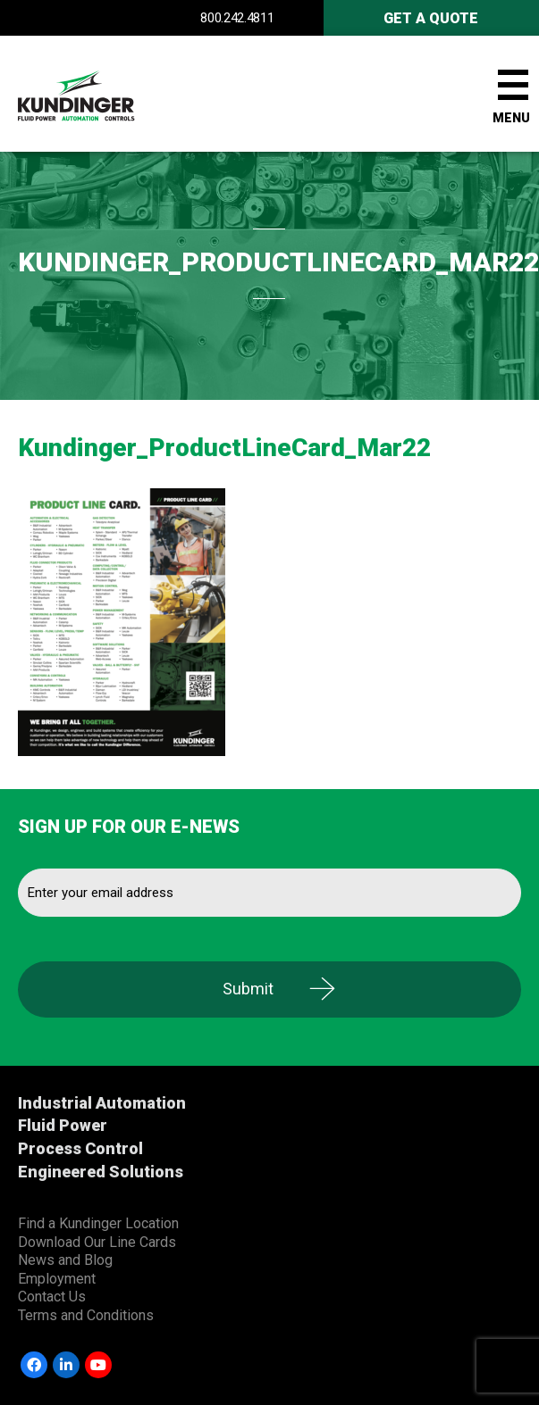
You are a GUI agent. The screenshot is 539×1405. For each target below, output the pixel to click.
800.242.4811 (237, 18)
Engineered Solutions (100, 1171)
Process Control (80, 1148)
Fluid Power (62, 1125)
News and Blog (65, 1259)
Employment (57, 1278)
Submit (248, 988)
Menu (511, 118)
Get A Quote (430, 18)
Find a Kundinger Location (98, 1223)
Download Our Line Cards (97, 1242)
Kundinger (107, 93)
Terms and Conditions (86, 1315)
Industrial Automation (102, 1102)
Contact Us (52, 1296)
